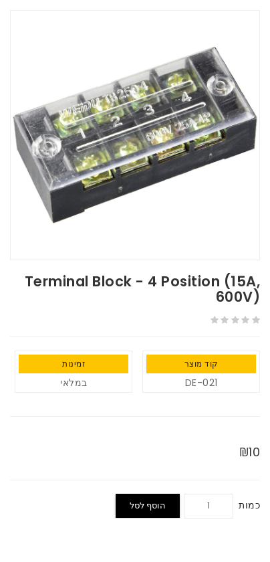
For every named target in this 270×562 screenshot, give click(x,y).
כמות (249, 505)
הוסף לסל (148, 505)
